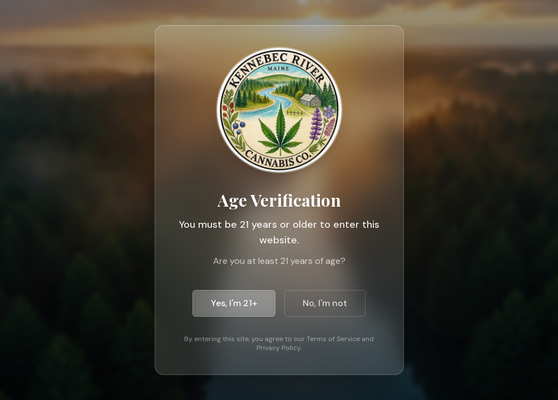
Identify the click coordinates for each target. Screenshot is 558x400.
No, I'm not (325, 303)
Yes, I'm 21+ (234, 303)
